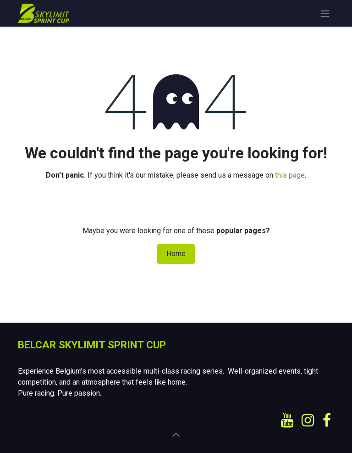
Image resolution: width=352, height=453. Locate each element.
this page (290, 175)
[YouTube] (287, 420)
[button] (176, 435)
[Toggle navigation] (325, 13)
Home (176, 253)
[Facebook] (327, 420)
